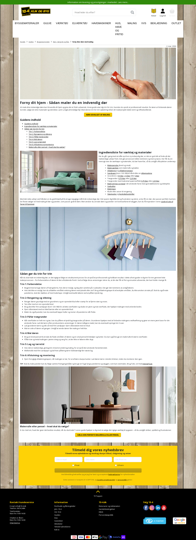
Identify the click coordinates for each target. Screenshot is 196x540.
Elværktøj (75, 22)
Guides (57, 502)
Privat (77, 452)
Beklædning (152, 22)
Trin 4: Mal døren (35, 127)
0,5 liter (121, 163)
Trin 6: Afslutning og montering (41, 132)
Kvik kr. (57, 517)
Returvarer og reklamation (109, 493)
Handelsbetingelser (107, 496)
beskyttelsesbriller (126, 181)
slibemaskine (146, 160)
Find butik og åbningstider (64, 493)
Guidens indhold (31, 111)
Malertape (111, 176)
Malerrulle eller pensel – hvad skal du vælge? (47, 134)
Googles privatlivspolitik (106, 467)
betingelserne (114, 462)
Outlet (165, 22)
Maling (131, 22)
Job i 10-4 (58, 496)
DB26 (101, 499)
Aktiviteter (58, 511)
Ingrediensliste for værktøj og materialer (40, 113)
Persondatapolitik (106, 502)
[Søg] (132, 12)
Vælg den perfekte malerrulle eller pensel (98, 422)
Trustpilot (147, 501)
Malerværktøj (113, 155)
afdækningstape (126, 158)
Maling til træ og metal (116, 171)
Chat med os (15, 510)
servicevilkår (122, 467)
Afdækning (111, 158)
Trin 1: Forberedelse (37, 119)
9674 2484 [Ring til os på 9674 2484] (21, 496)
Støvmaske (112, 181)
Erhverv (121, 452)
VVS (140, 22)
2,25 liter (133, 166)
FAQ (56, 505)
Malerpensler (113, 153)
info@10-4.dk (20, 493)
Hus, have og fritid (113, 22)
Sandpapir (111, 160)
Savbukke (111, 174)
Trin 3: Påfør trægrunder (38, 124)
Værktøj (62, 22)
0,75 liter (122, 166)
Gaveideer (58, 508)
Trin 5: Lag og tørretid (37, 129)
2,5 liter (127, 163)
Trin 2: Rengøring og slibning (40, 121)
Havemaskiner (92, 22)
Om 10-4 (57, 499)
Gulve (51, 22)
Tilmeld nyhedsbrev (62, 514)
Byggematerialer (36, 22)
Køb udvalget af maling (98, 102)
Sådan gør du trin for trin (34, 116)
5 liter (137, 163)
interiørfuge (147, 351)
